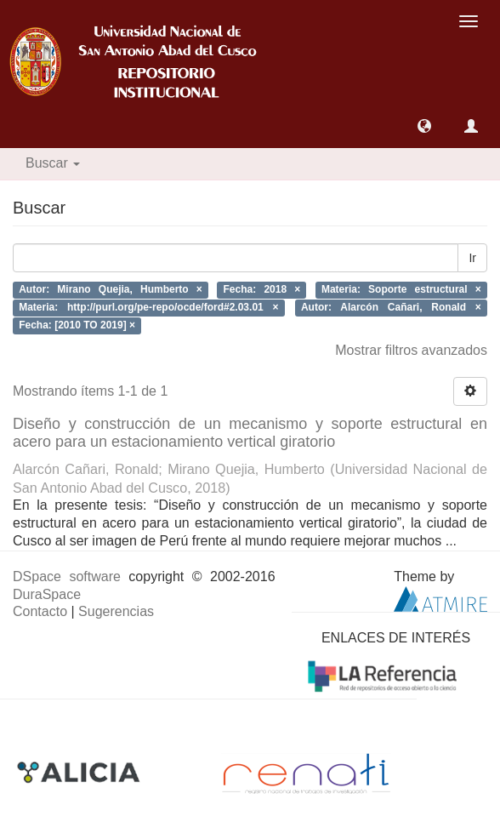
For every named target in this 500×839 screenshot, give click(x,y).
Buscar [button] (53, 163)
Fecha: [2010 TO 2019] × (77, 325)
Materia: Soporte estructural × (401, 290)
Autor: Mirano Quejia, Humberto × (110, 290)
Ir (472, 258)
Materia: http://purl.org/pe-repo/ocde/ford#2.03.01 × (148, 307)
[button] (424, 126)
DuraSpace (47, 594)
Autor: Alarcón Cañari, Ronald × (391, 307)
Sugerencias (116, 611)
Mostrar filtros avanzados (411, 350)
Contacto (40, 611)
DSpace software (67, 576)
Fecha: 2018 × (262, 290)
